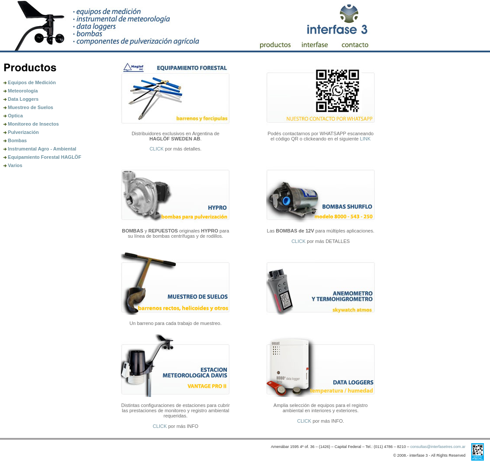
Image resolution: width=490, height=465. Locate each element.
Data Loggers (20, 99)
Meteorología (20, 90)
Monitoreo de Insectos (31, 124)
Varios (12, 165)
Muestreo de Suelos (28, 107)
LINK (365, 138)
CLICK (157, 148)
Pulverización (21, 132)
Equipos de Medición (29, 82)
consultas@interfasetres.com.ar (438, 446)
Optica (13, 115)
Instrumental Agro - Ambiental (39, 148)
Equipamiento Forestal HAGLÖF (42, 157)
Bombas (15, 140)
